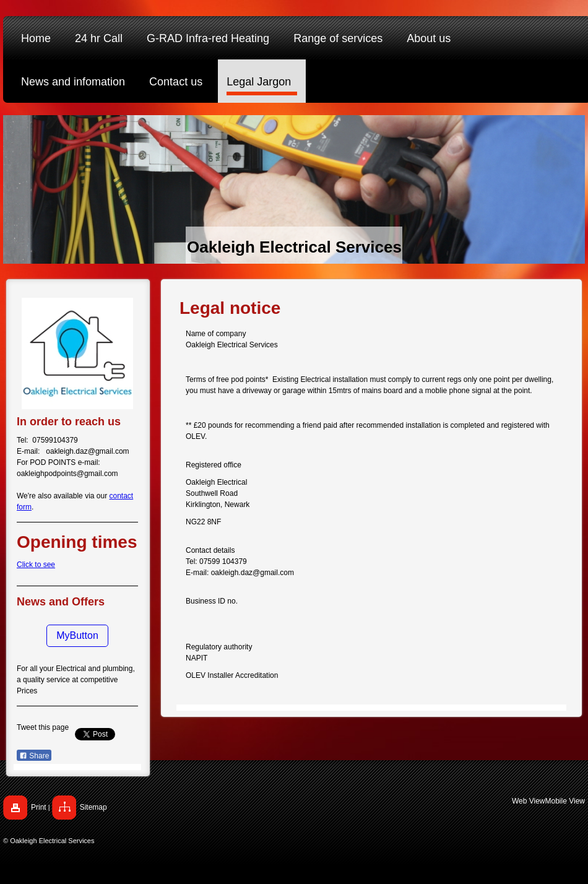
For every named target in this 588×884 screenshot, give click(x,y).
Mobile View (565, 801)
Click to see (36, 564)
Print (38, 807)
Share (34, 756)
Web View (528, 801)
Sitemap (93, 807)
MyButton (77, 635)
